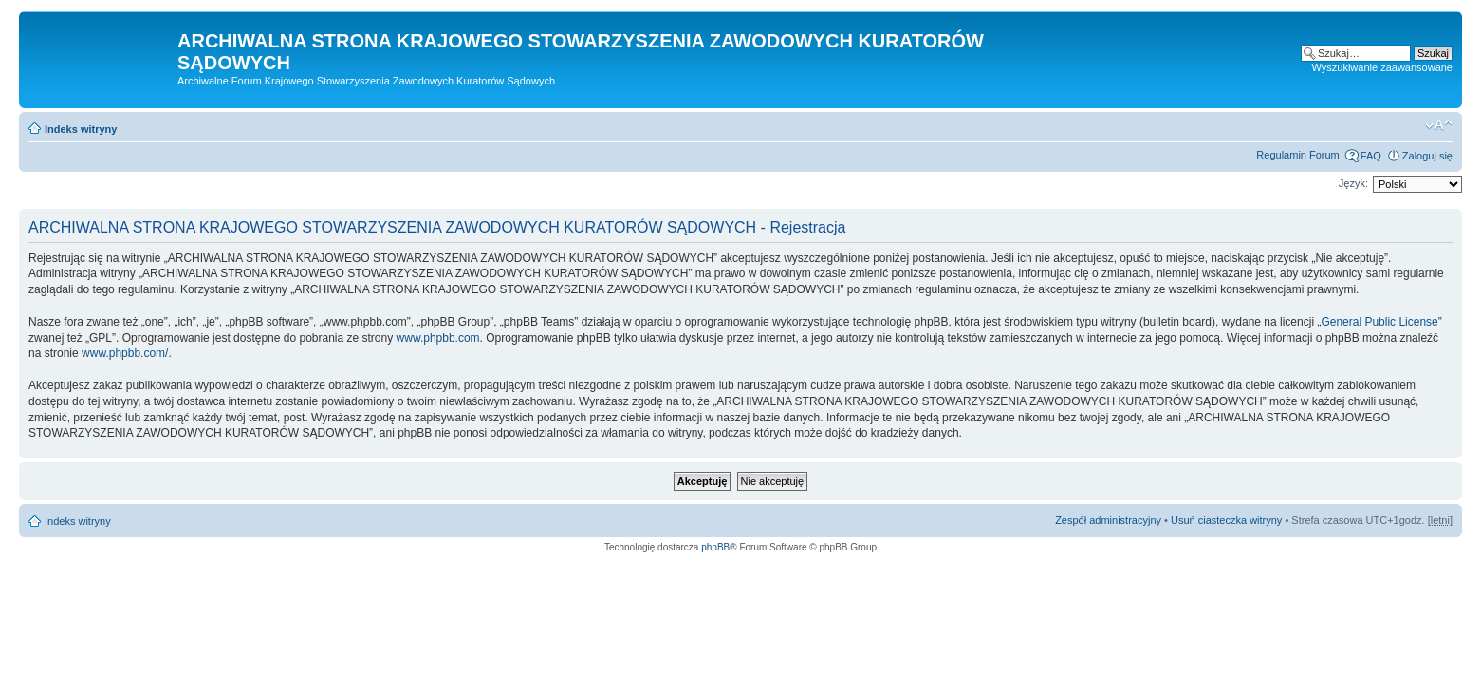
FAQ (1371, 155)
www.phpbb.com (438, 338)
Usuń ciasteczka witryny (1226, 520)
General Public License (1379, 321)
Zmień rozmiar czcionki (1439, 125)
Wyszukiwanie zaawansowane (1382, 67)
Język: (1353, 183)
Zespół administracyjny (1108, 520)
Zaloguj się (1427, 155)
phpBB (715, 547)
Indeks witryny (81, 129)
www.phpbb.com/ (125, 353)
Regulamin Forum (1297, 154)
